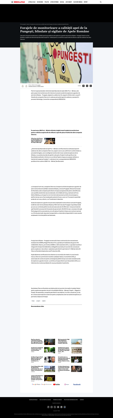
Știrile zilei (31, 2)
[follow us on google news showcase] (46, 384)
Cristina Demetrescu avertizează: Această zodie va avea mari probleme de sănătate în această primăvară (64, 368)
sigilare (43, 300)
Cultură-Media (77, 2)
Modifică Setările (57, 403)
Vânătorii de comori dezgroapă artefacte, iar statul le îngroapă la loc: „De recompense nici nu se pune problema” (64, 349)
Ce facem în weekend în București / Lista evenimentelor (37, 349)
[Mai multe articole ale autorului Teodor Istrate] (26, 85)
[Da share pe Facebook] (83, 86)
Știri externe (54, 2)
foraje (33, 300)
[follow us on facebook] (77, 384)
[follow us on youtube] (56, 384)
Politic (47, 2)
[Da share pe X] (87, 86)
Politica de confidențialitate (71, 399)
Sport (86, 2)
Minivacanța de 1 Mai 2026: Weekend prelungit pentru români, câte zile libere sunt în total (63, 341)
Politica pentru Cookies (45, 399)
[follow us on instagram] (67, 384)
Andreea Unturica (33, 86)
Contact (82, 399)
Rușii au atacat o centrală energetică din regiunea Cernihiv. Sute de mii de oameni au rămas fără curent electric (37, 341)
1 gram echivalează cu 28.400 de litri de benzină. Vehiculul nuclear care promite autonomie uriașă (37, 377)
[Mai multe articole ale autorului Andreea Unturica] (22, 85)
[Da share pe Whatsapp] (91, 86)
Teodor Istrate (40, 86)
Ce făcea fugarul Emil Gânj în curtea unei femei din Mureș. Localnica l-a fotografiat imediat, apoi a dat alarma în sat (37, 358)
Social (62, 2)
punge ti (38, 300)
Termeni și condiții (57, 399)
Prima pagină (23, 24)
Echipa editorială (33, 399)
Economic (40, 2)
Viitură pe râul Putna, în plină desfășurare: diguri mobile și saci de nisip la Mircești (37, 140)
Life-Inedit (69, 2)
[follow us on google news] (36, 384)
